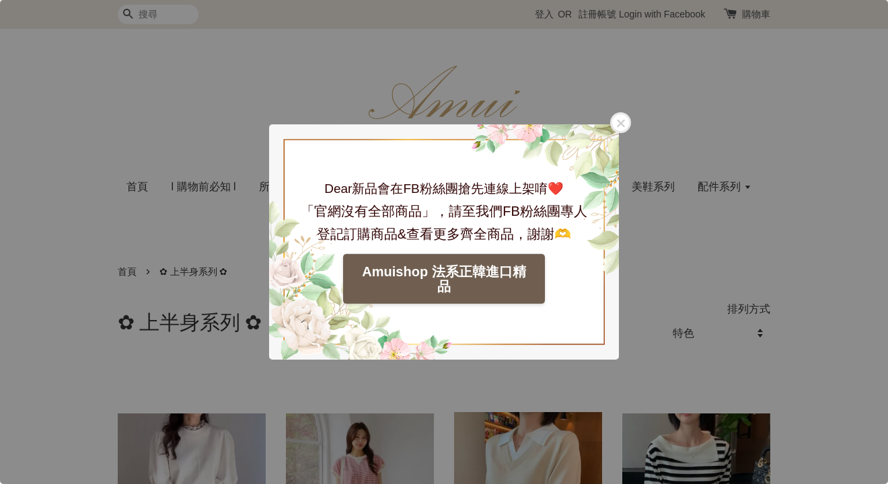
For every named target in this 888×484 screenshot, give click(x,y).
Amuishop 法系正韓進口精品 (443, 279)
